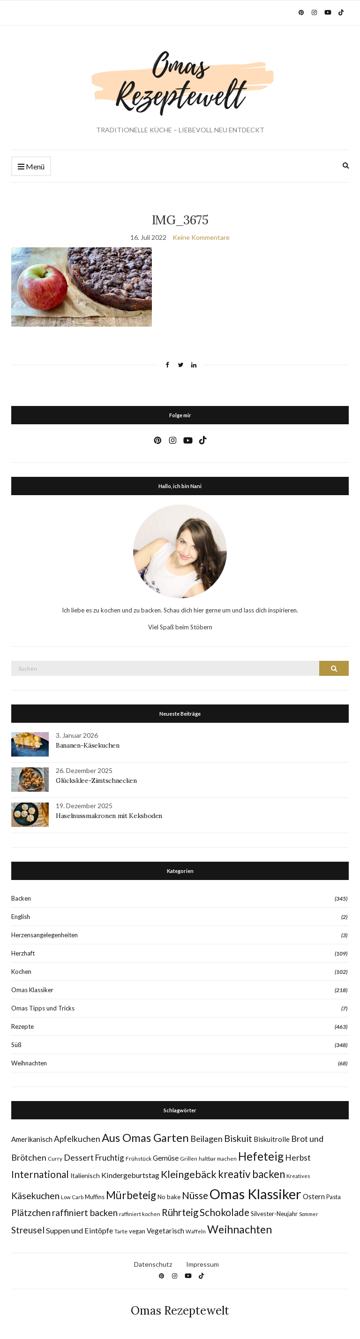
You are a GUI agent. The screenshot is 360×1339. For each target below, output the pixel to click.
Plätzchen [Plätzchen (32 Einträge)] (31, 1212)
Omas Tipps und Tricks (43, 1008)
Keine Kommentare (201, 237)
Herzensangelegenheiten (44, 935)
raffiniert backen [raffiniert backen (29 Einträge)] (85, 1212)
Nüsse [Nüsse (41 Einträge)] (195, 1195)
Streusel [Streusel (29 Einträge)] (28, 1229)
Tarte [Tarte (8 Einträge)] (121, 1231)
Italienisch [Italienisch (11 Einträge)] (85, 1175)
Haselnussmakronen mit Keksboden (109, 815)
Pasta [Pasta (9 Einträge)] (333, 1197)
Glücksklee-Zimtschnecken (96, 780)
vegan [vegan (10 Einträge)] (137, 1231)
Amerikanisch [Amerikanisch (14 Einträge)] (31, 1139)
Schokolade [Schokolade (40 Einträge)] (224, 1212)
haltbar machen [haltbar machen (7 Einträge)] (218, 1158)
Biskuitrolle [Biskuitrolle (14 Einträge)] (272, 1139)
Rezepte (22, 1026)
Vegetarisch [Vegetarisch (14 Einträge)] (165, 1230)
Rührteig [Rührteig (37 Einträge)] (180, 1212)
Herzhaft (23, 953)
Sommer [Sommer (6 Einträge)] (308, 1214)
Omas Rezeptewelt (180, 1310)
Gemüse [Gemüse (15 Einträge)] (166, 1158)
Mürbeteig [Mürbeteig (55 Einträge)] (131, 1195)
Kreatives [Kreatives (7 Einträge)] (298, 1176)
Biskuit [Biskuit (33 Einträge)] (238, 1138)
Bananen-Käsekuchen (88, 745)
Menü (31, 167)
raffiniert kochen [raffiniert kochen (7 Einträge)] (139, 1214)
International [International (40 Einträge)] (40, 1174)
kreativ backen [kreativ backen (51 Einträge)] (251, 1174)
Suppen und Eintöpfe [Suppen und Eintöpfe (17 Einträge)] (79, 1230)
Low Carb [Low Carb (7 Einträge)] (72, 1197)
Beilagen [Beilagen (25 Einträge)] (206, 1138)
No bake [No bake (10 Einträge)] (169, 1197)
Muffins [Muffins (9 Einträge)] (95, 1197)
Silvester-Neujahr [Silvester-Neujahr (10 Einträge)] (274, 1213)
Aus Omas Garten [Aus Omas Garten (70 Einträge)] (145, 1137)
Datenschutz (153, 1264)
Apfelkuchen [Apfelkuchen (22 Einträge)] (77, 1139)
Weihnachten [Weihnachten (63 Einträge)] (239, 1229)
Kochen (21, 971)
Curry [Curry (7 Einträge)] (55, 1158)
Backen (21, 898)
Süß (16, 1044)
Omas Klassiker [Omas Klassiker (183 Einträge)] (255, 1194)
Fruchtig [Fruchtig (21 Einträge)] (109, 1158)
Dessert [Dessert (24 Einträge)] (79, 1157)
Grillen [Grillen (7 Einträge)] (188, 1158)
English (20, 916)
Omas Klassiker (32, 990)
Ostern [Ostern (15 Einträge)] (314, 1196)
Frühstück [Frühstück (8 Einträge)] (138, 1158)
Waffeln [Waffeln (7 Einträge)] (196, 1231)
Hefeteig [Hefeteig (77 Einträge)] (261, 1156)
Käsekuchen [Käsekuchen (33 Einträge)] (35, 1195)
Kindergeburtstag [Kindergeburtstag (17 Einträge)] (130, 1175)
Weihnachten (29, 1063)
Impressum (202, 1264)
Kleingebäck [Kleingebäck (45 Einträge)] (189, 1174)
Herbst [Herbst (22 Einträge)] (298, 1158)
